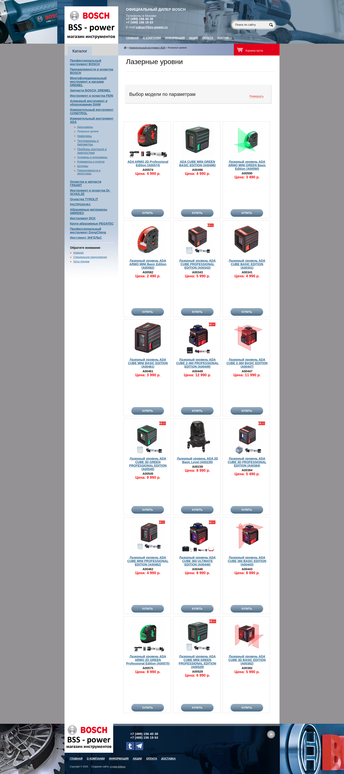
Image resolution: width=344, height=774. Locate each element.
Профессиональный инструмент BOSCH (85, 62)
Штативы (82, 166)
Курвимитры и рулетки (91, 161)
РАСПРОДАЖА (80, 204)
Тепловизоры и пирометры (88, 142)
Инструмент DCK (83, 218)
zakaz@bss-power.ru (152, 27)
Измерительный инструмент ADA (147, 47)
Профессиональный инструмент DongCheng (88, 230)
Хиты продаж (81, 261)
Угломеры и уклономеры (92, 157)
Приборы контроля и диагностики (92, 150)
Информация (175, 37)
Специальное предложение (90, 257)
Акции (193, 37)
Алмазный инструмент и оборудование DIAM (89, 102)
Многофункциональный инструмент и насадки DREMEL (88, 81)
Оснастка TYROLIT (84, 199)
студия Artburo (117, 766)
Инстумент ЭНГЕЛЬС (86, 237)
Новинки (78, 252)
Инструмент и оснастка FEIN (91, 95)
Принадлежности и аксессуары (88, 172)
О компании (152, 37)
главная (132, 37)
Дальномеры (85, 127)
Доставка (224, 37)
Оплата (207, 37)
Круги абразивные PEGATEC (92, 223)
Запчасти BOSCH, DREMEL (90, 90)
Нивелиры (84, 136)
